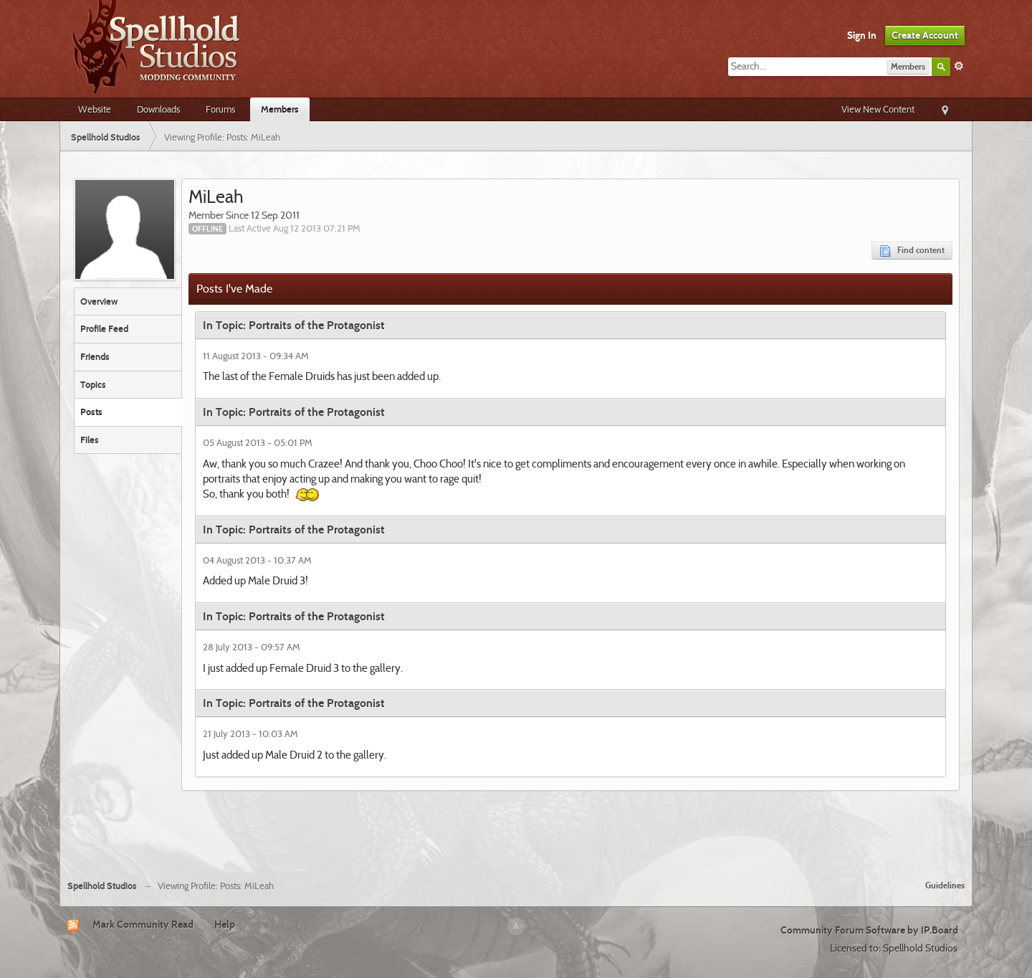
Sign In (861, 35)
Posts (91, 411)
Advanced (959, 66)
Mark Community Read (143, 924)
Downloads (158, 109)
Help (224, 924)
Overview (99, 301)
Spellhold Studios (102, 885)
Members (280, 109)
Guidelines (945, 885)
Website (94, 109)
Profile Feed (104, 328)
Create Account (925, 35)
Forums (220, 109)
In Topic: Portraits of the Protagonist (294, 325)
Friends (95, 356)
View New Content (877, 109)
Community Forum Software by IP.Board (869, 930)
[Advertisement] (516, 829)
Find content (912, 250)
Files (89, 439)
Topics (93, 384)
